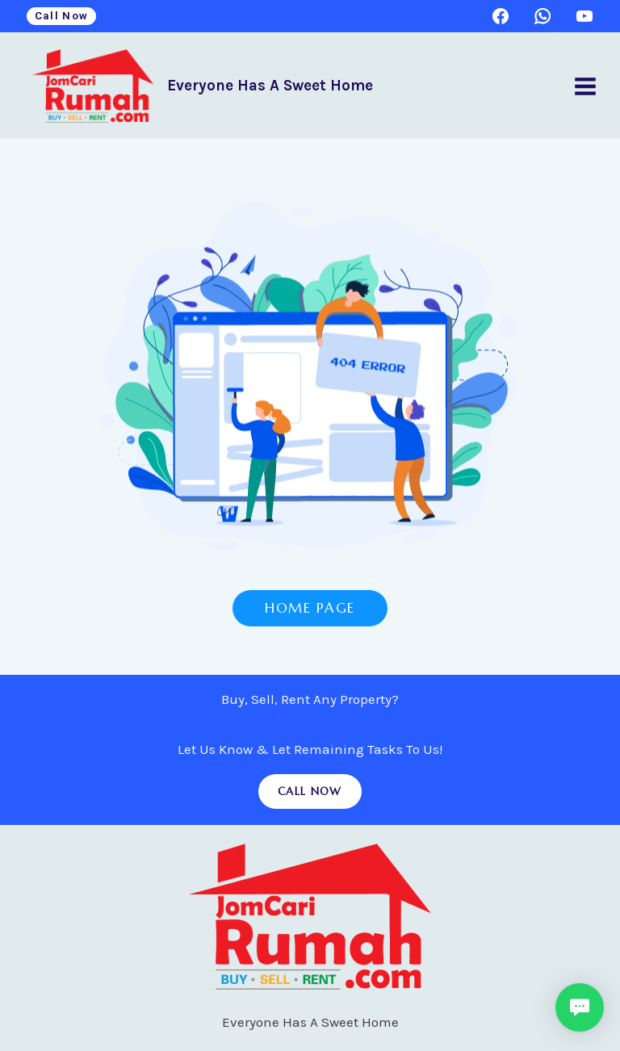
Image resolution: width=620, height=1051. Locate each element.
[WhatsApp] (542, 16)
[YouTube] (584, 16)
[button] (579, 1007)
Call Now (62, 15)
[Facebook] (500, 16)
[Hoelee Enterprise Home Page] (310, 384)
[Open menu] (585, 86)
